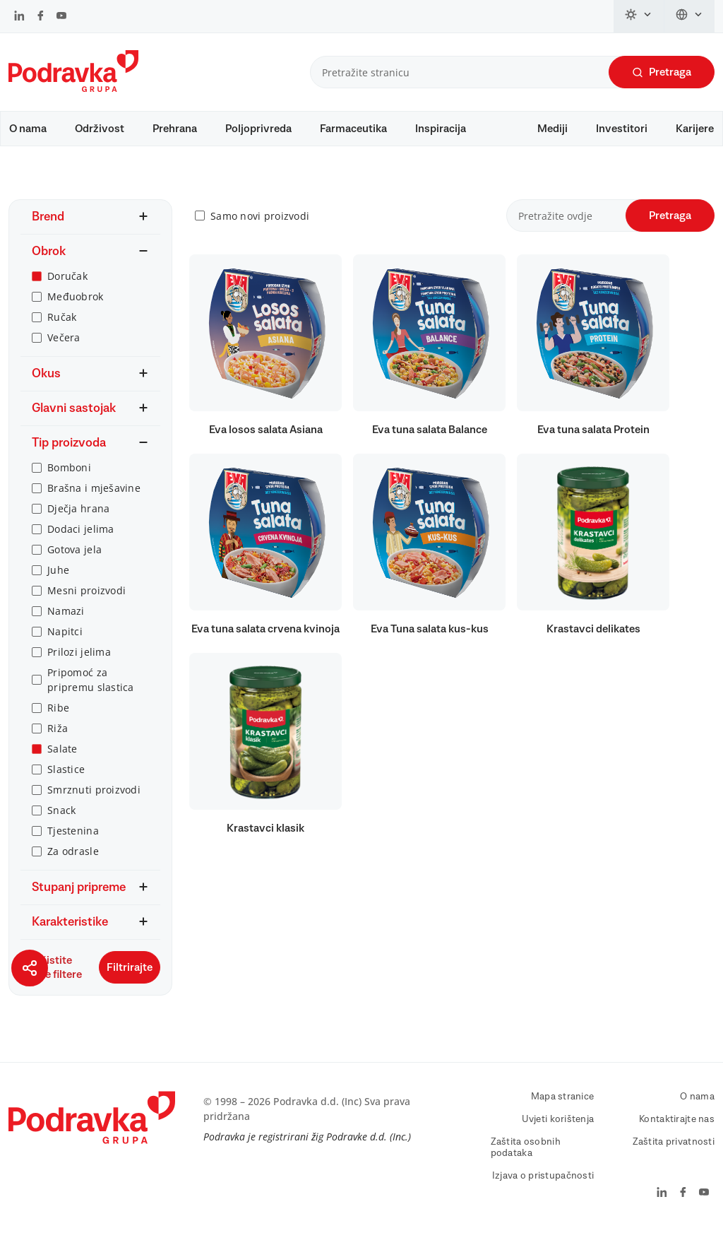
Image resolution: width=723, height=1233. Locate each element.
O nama (28, 128)
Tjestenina (73, 830)
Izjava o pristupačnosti (543, 1176)
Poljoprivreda (258, 128)
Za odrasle (73, 851)
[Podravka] (73, 88)
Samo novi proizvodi (259, 216)
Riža (57, 728)
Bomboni (69, 467)
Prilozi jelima (79, 652)
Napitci (65, 631)
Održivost (99, 128)
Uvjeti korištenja (558, 1119)
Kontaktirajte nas (677, 1119)
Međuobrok (75, 296)
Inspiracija (440, 128)
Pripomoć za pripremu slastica (90, 680)
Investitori (621, 128)
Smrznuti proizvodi (94, 789)
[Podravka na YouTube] (61, 17)
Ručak (61, 317)
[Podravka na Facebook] (40, 17)
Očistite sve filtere (51, 967)
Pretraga (661, 72)
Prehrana (175, 128)
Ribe (58, 707)
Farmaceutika (353, 128)
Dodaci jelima (80, 529)
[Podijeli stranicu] (29, 968)
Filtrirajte (130, 967)
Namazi (66, 611)
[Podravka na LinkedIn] (19, 17)
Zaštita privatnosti (674, 1142)
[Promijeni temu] (639, 16)
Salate (62, 748)
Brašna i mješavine (94, 488)
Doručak (67, 276)
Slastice (66, 769)
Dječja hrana (78, 508)
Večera (63, 337)
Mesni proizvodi (86, 590)
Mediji (552, 128)
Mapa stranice (562, 1097)
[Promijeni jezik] (689, 16)
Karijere (695, 128)
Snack (61, 810)
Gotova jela (74, 549)
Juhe (58, 570)
